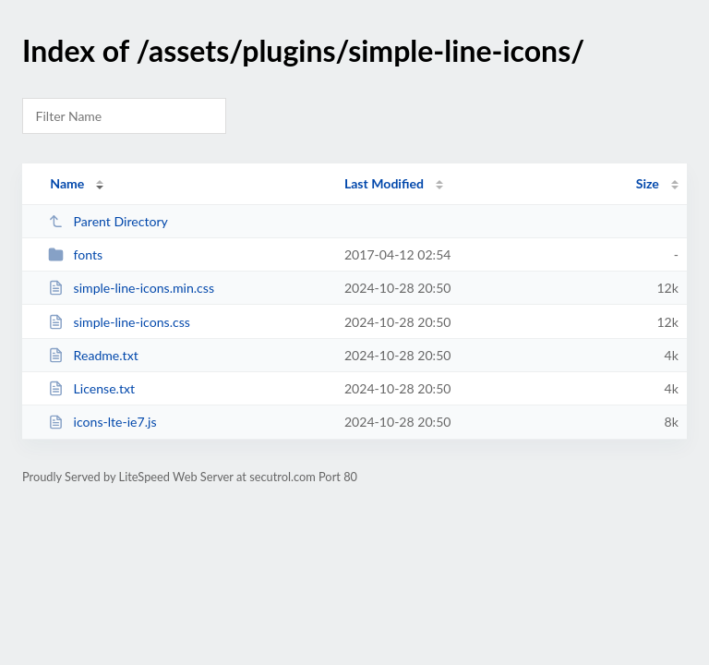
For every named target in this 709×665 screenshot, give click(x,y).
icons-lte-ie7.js (102, 421)
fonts (75, 254)
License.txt (91, 388)
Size (647, 183)
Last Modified (384, 183)
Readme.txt (93, 355)
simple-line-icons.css (119, 322)
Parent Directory (108, 221)
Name (67, 183)
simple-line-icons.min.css (131, 288)
